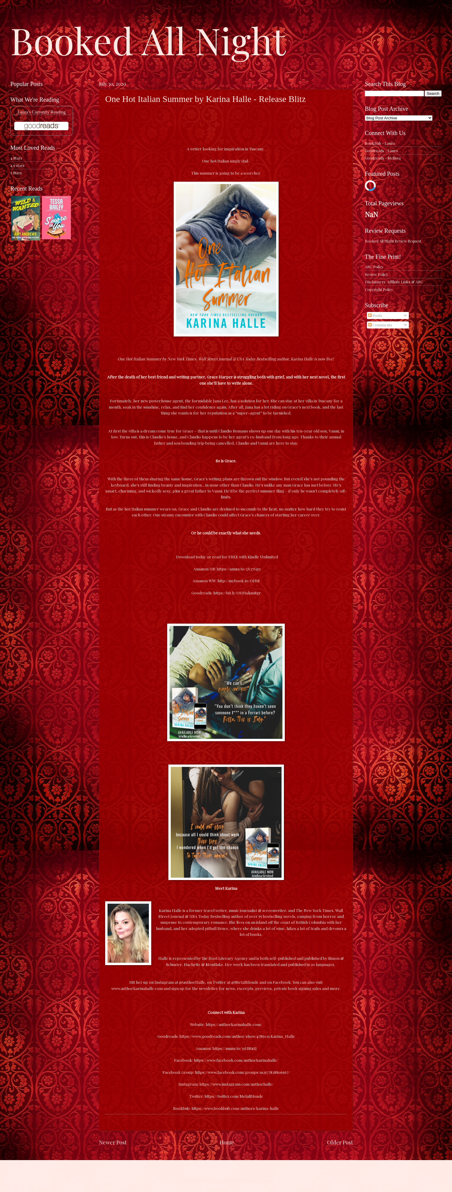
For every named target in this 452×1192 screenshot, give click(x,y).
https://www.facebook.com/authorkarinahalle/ (236, 1060)
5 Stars (16, 172)
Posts (375, 315)
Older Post (340, 1142)
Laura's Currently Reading (41, 111)
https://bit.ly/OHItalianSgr (237, 592)
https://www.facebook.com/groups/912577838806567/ (242, 1072)
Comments (380, 324)
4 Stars (16, 157)
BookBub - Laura (380, 143)
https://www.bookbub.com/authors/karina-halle (235, 1108)
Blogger (265, 1180)
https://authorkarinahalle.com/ (234, 1024)
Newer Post (113, 1142)
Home (227, 1142)
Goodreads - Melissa (383, 157)
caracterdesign (222, 1180)
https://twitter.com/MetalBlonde (233, 1096)
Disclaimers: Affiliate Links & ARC (394, 281)
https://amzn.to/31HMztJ (234, 1048)
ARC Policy (374, 266)
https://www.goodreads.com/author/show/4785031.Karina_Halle (237, 1036)
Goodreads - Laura (381, 150)
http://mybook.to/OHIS (238, 580)
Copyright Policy (379, 289)
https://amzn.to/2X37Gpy (239, 568)
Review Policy (376, 274)
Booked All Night (148, 39)
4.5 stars (17, 165)
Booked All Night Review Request (393, 240)
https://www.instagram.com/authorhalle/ (236, 1084)
